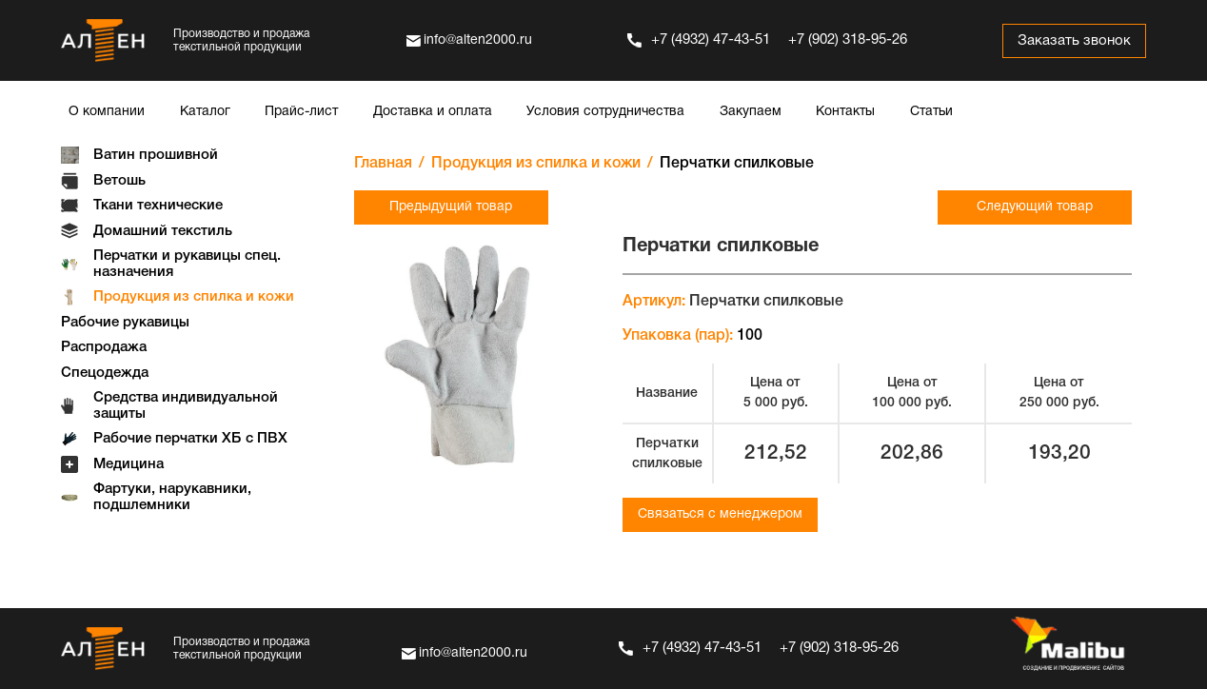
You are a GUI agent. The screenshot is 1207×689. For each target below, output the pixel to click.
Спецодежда (104, 373)
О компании (107, 112)
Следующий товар (1035, 207)
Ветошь (119, 180)
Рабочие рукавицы (125, 322)
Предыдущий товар (450, 207)
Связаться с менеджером (720, 514)
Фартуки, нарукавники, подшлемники (172, 497)
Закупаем (751, 112)
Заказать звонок (1074, 41)
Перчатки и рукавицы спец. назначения (187, 264)
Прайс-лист (301, 112)
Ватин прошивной (155, 155)
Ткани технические (158, 205)
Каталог (205, 112)
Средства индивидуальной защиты (185, 406)
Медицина (128, 464)
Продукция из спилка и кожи (193, 297)
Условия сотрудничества (605, 112)
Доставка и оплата (432, 112)
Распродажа (104, 347)
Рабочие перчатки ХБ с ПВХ (190, 438)
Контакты (845, 112)
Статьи (931, 112)
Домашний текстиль (162, 231)
